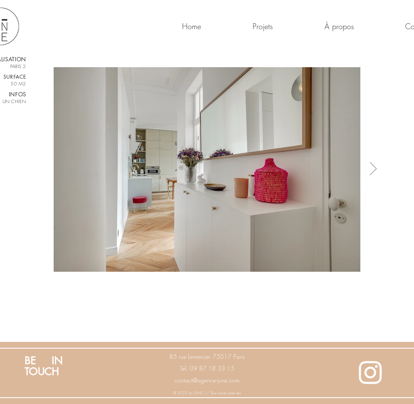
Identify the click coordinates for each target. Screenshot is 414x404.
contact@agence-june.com (207, 380)
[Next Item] (373, 169)
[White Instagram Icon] (370, 372)
